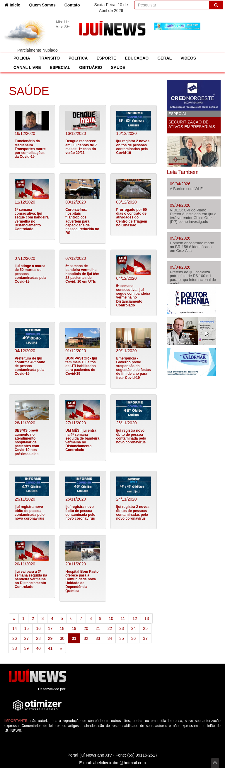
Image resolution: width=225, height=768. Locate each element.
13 (146, 618)
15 (26, 628)
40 (38, 648)
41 (50, 648)
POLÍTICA (78, 58)
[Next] (61, 648)
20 (85, 628)
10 (111, 618)
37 (145, 638)
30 (62, 638)
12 (134, 618)
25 (145, 628)
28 (38, 638)
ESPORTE (106, 58)
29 (50, 638)
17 (50, 628)
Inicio (15, 4)
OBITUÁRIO (90, 67)
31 (76, 638)
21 (98, 628)
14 (14, 628)
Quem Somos (42, 5)
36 (133, 638)
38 (14, 648)
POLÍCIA (21, 58)
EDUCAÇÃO (137, 58)
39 (26, 648)
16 (38, 628)
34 (110, 638)
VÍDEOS (188, 58)
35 (121, 638)
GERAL (164, 58)
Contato (72, 5)
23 (121, 628)
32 (85, 638)
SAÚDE (118, 67)
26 (14, 638)
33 (98, 638)
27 (26, 638)
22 (110, 628)
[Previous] (14, 618)
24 (133, 628)
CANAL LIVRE (27, 67)
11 (123, 618)
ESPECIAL (60, 67)
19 (74, 628)
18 (62, 628)
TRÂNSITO (49, 58)
